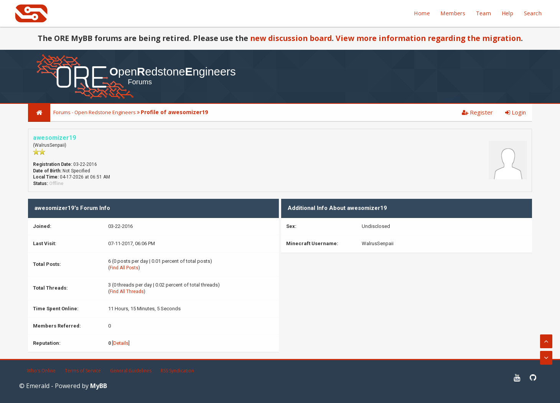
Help (508, 13)
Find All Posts (124, 267)
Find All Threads (127, 291)
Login (515, 112)
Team (483, 13)
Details (120, 343)
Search (533, 13)
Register (477, 112)
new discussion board (291, 38)
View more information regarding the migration (428, 38)
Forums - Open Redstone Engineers (94, 112)
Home (422, 13)
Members (452, 13)
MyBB (98, 386)
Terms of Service (83, 370)
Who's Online (41, 370)
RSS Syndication (177, 370)
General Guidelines (131, 370)
